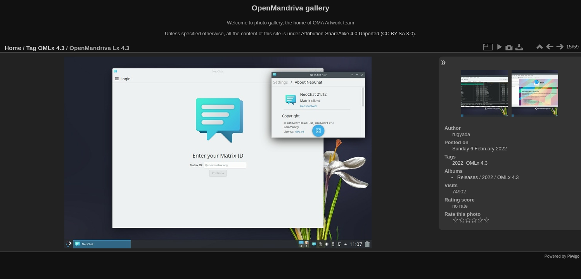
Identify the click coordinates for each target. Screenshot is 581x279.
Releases (467, 177)
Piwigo (573, 256)
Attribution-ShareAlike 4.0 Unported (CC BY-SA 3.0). (358, 33)
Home (13, 48)
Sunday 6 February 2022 (479, 149)
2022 (457, 163)
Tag (31, 48)
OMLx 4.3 (51, 48)
